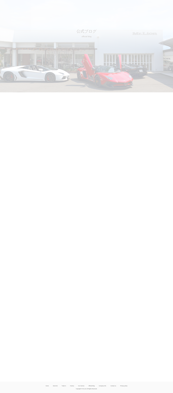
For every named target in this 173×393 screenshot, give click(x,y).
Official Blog (91, 385)
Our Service (81, 385)
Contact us (113, 385)
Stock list (55, 385)
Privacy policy (123, 385)
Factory (72, 385)
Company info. (102, 385)
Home (47, 385)
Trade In (64, 385)
